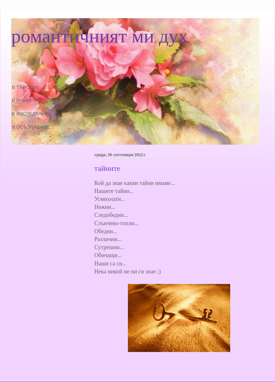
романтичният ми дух (99, 36)
